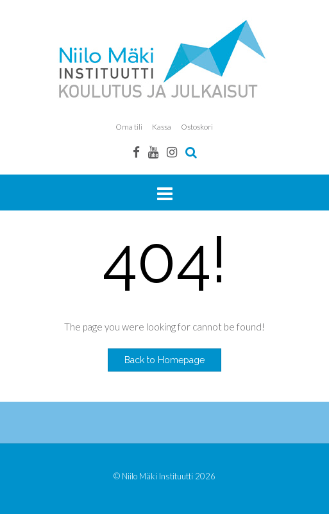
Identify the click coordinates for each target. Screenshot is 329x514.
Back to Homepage (164, 360)
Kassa (161, 127)
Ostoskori (197, 127)
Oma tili (128, 127)
